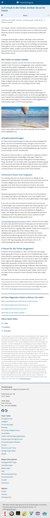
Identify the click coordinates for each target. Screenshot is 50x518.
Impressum (5, 483)
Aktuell (3, 454)
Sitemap (4, 494)
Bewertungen (5, 468)
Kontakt (4, 480)
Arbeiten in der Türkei (8, 448)
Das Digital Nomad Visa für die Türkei (13, 309)
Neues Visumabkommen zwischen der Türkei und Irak (19, 301)
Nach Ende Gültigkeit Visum (10, 430)
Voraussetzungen (7, 425)
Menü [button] (14, 15)
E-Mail (5, 323)
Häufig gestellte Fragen (9, 462)
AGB (2, 471)
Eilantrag (18, 261)
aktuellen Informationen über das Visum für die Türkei (26, 289)
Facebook (6, 327)
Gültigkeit (4, 422)
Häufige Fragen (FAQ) (8, 451)
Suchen (3, 491)
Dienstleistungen (25, 379)
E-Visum (4, 445)
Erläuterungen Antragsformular (12, 439)
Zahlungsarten (6, 497)
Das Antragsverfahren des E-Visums (13, 221)
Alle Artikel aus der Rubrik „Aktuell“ (13, 313)
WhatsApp (6, 331)
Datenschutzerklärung (8, 474)
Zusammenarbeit (7, 477)
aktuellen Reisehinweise (9, 70)
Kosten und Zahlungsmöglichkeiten (13, 436)
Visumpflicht (5, 433)
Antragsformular (7, 419)
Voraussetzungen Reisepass (10, 442)
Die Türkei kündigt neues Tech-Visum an (14, 305)
